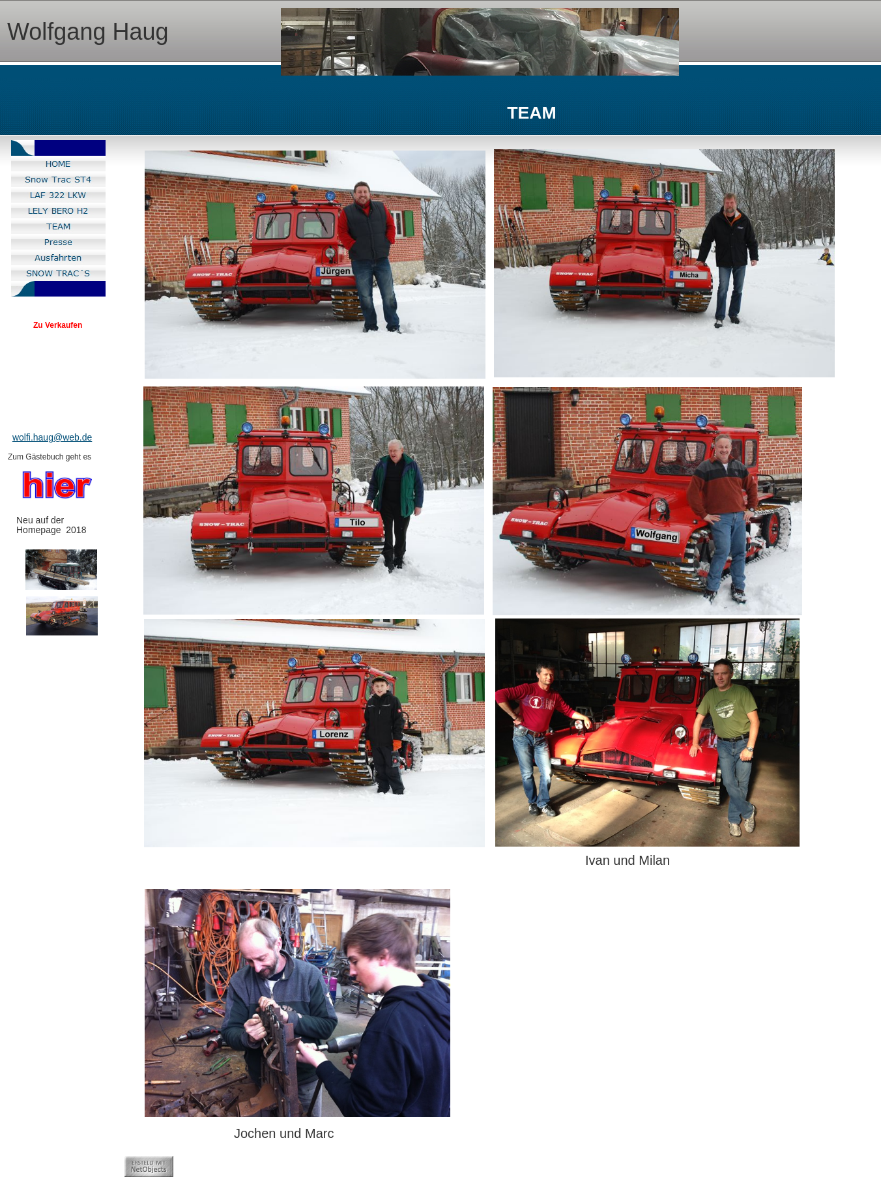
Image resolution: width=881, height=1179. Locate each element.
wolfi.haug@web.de (52, 437)
